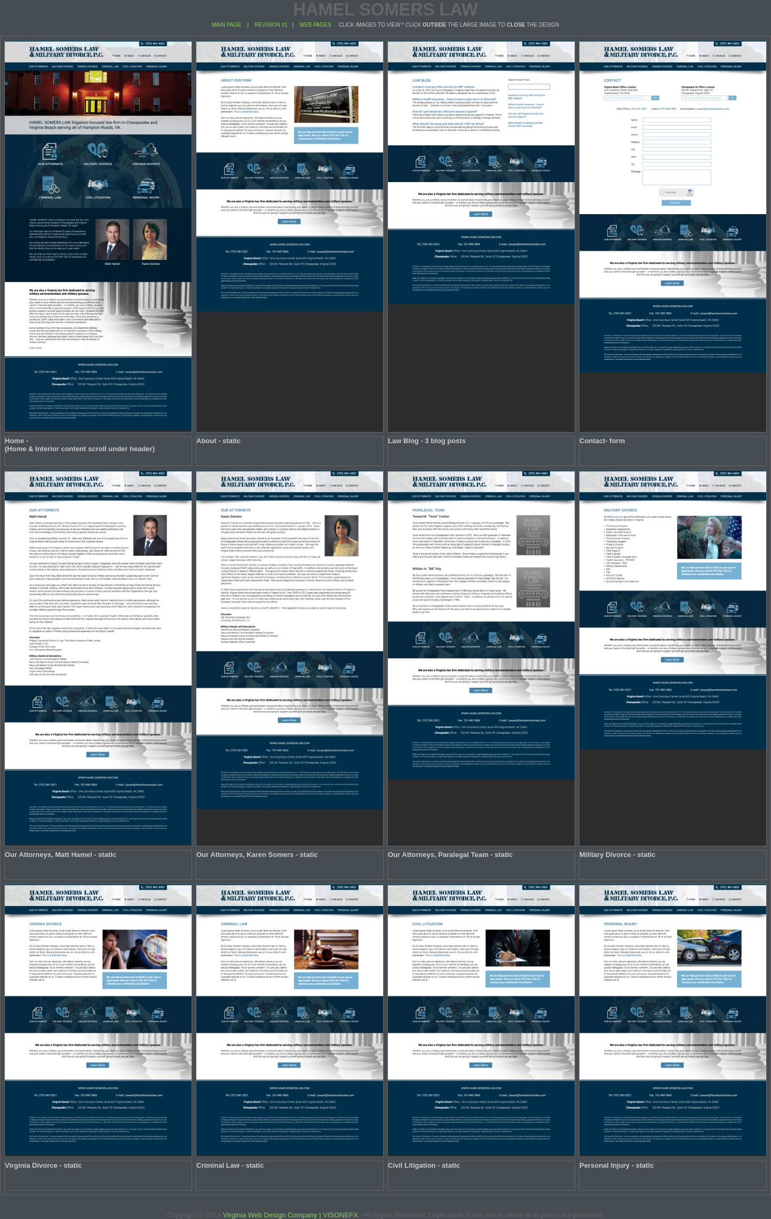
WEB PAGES (314, 25)
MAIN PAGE (226, 25)
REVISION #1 (270, 25)
